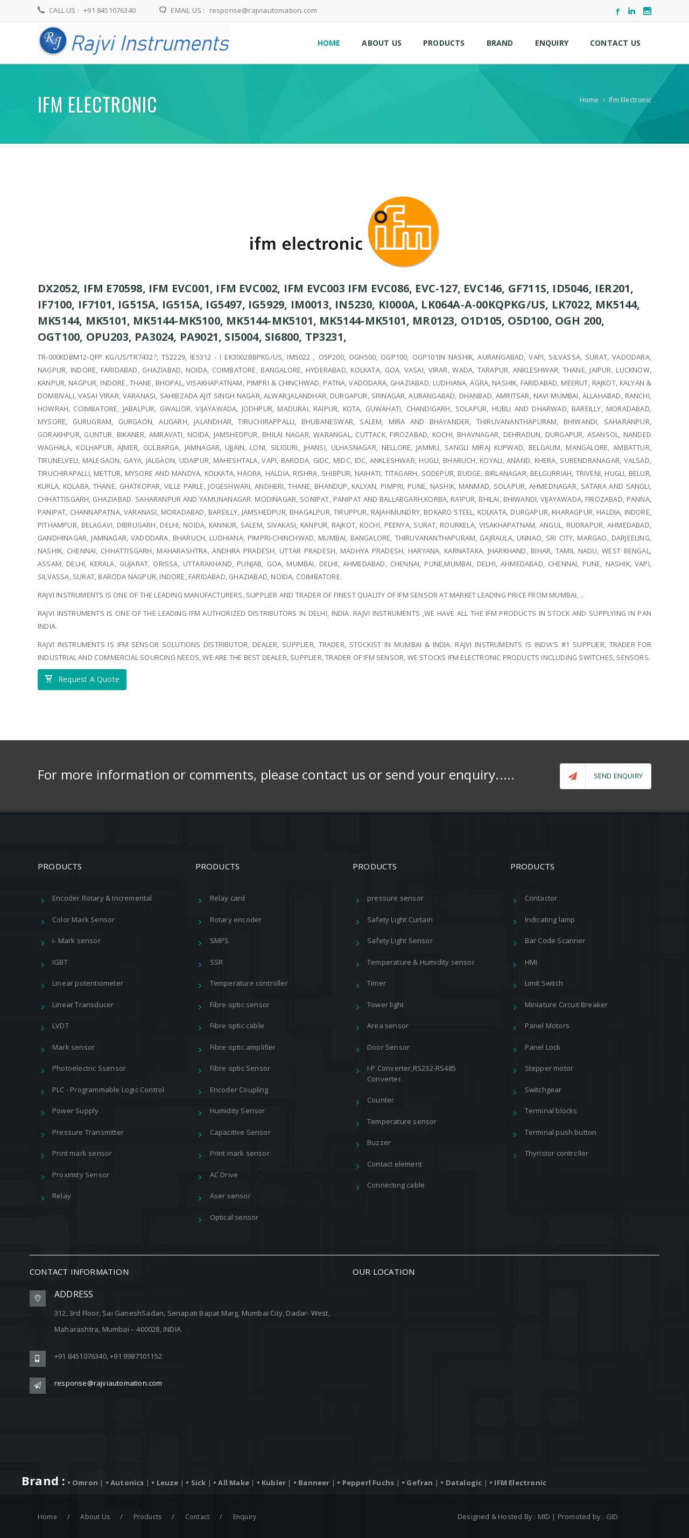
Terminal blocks (551, 1109)
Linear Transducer (83, 1003)
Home (589, 99)
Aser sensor (230, 1194)
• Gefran (418, 1481)
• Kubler (272, 1481)
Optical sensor (234, 1215)
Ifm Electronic (630, 99)
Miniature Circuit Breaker (566, 1003)
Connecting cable (396, 1184)
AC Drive (224, 1173)
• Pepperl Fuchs (366, 1481)
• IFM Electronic (517, 1481)
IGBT (60, 960)
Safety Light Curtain (400, 918)
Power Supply (75, 1109)
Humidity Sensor (237, 1109)
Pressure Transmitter (88, 1130)
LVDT (60, 1024)
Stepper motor (549, 1067)
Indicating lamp (550, 918)
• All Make (232, 1481)
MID (544, 1515)
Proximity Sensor (80, 1173)
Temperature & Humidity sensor (421, 960)
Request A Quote (82, 680)
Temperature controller (249, 982)
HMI (531, 960)
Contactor (541, 897)
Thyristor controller (557, 1152)
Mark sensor (73, 1045)
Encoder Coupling (239, 1088)
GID (612, 1515)
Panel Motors (547, 1024)
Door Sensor (388, 1045)
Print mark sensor (82, 1152)
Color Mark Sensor (83, 918)
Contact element (394, 1162)
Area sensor (388, 1024)
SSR (216, 960)
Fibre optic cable (237, 1024)
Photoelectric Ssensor (89, 1067)
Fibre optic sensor (240, 1003)
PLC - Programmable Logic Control (108, 1088)
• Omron (83, 1481)
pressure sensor (395, 897)
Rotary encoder (236, 918)
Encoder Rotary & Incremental (102, 897)
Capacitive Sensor (240, 1130)
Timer (376, 982)
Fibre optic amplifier (243, 1045)
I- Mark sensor (76, 939)
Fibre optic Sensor (240, 1067)
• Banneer (312, 1481)
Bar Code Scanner (555, 939)
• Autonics (126, 1481)
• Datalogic (461, 1481)
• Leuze (165, 1481)
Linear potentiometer (87, 982)
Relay (61, 1194)
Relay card (227, 897)
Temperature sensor (402, 1120)
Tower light (385, 1003)
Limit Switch (544, 982)
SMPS (219, 939)
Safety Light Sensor (400, 939)
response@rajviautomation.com (262, 10)
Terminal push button (561, 1130)
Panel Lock (543, 1045)
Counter (380, 1099)
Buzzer (379, 1141)
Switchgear (543, 1088)
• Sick (196, 1481)
